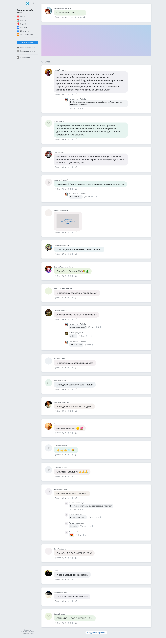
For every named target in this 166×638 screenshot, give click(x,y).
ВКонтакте (23, 31)
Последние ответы (26, 51)
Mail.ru (21, 16)
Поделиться (84, 17)
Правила (23, 632)
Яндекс (21, 23)
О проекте (27, 630)
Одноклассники (25, 34)
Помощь (31, 632)
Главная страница (26, 47)
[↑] (76, 17)
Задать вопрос (27, 42)
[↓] (81, 17)
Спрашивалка (24, 57)
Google (21, 20)
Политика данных (27, 633)
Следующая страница (96, 633)
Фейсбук (22, 27)
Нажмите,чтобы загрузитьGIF (68, 221)
